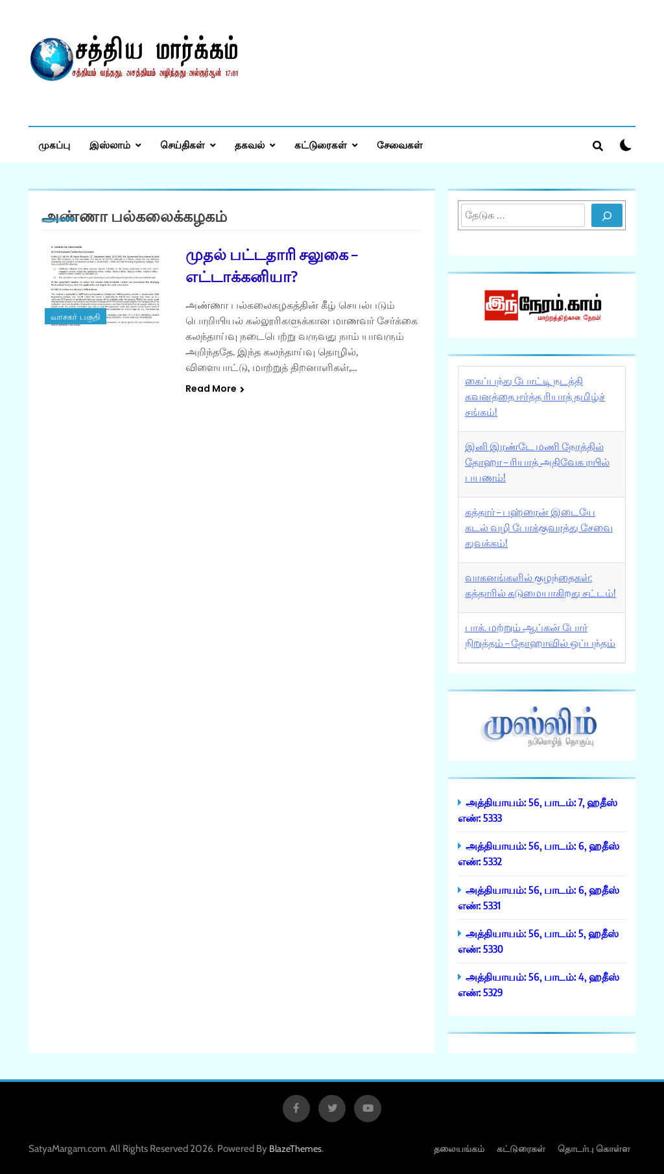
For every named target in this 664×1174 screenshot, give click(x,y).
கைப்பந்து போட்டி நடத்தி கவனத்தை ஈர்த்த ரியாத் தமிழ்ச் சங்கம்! (535, 396)
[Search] (606, 215)
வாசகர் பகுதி (76, 317)
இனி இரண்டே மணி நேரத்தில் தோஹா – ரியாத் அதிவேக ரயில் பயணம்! (537, 462)
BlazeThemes (295, 1149)
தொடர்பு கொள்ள (594, 1148)
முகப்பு (54, 144)
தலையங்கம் (459, 1148)
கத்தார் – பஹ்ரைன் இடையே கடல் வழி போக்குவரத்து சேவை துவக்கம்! (539, 527)
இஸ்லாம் (109, 144)
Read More (214, 388)
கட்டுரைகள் (320, 144)
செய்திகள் (182, 144)
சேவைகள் (400, 144)
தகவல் (250, 144)
